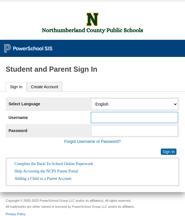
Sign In (16, 87)
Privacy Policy (16, 214)
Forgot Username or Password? (92, 141)
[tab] (16, 87)
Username (18, 117)
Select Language (24, 104)
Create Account (44, 87)
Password (18, 130)
